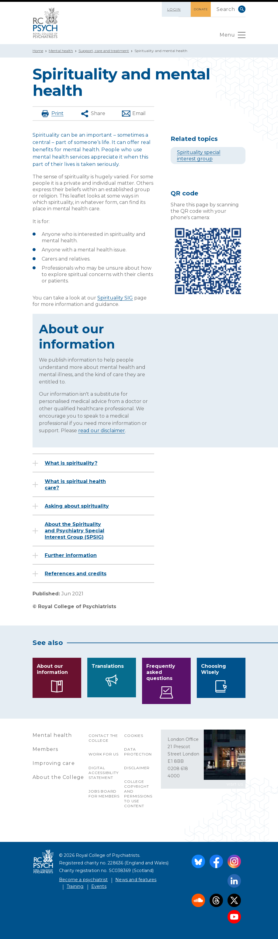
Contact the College (103, 738)
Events (98, 886)
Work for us (104, 754)
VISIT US (235, 784)
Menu (232, 36)
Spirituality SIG (115, 298)
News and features (135, 879)
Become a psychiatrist (83, 879)
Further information (71, 555)
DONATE (201, 9)
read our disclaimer (101, 430)
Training (75, 886)
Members (45, 749)
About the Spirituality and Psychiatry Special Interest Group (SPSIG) (74, 530)
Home (38, 50)
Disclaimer (137, 768)
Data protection (138, 751)
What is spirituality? (71, 463)
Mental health (61, 50)
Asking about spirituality (77, 506)
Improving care (54, 763)
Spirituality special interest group (199, 155)
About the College (58, 777)
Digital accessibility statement (103, 773)
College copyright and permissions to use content (138, 793)
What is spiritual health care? (75, 484)
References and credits (75, 573)
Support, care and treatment (103, 50)
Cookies (133, 735)
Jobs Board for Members (104, 793)
